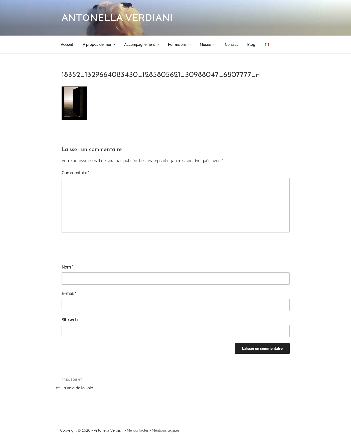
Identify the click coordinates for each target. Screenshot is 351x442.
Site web (70, 319)
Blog (251, 45)
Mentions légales (166, 430)
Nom (67, 267)
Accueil (67, 45)
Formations (179, 45)
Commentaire (75, 172)
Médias (208, 45)
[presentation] (100, 248)
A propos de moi (99, 45)
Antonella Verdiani (117, 17)
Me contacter (137, 430)
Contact (231, 45)
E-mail (69, 293)
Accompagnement (141, 45)
